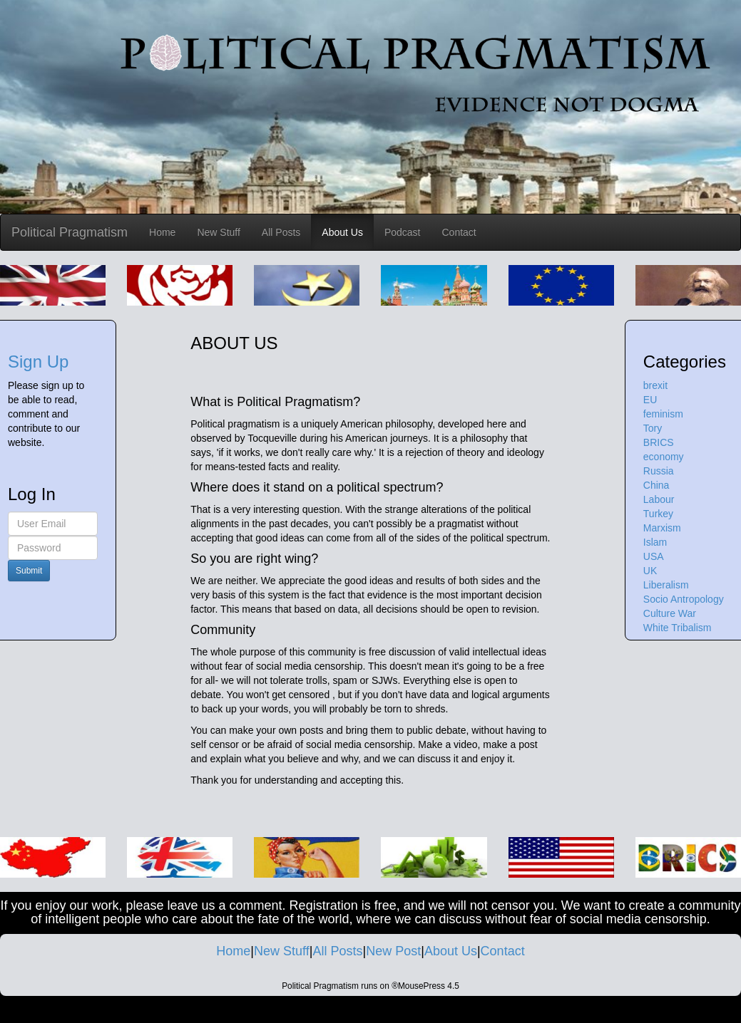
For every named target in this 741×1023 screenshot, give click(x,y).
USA (653, 556)
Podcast (402, 232)
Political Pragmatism (69, 232)
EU (650, 399)
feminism (663, 414)
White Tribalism (677, 627)
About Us (342, 232)
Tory (652, 428)
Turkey (658, 513)
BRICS (658, 442)
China (656, 485)
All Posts (281, 232)
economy (663, 456)
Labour (659, 499)
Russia (658, 471)
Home (162, 232)
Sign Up (38, 361)
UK (650, 570)
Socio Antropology (683, 599)
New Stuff (218, 232)
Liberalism (666, 585)
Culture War (669, 613)
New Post (393, 951)
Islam (655, 542)
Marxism (662, 528)
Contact (459, 232)
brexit (655, 385)
